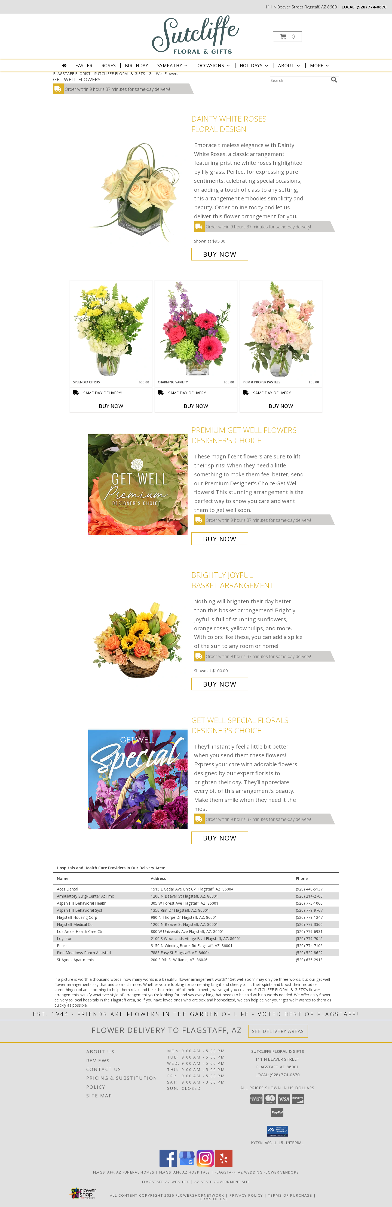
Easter (84, 66)
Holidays (254, 66)
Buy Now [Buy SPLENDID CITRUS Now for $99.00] (111, 405)
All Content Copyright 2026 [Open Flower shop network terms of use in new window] (142, 1195)
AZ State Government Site (222, 1181)
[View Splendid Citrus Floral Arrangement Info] (111, 330)
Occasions (214, 66)
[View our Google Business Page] (186, 1165)
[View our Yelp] (223, 1165)
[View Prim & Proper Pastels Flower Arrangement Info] (281, 330)
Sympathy (173, 66)
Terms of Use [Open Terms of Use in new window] (213, 1198)
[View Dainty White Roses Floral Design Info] (138, 186)
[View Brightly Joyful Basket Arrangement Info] (138, 629)
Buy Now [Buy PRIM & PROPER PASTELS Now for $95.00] (281, 405)
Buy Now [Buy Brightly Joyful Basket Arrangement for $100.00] (220, 683)
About (289, 66)
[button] (287, 36)
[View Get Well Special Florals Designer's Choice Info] (138, 778)
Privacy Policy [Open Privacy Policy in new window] (246, 1195)
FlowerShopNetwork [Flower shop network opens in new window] (200, 1195)
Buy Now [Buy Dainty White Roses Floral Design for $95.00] (220, 254)
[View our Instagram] (205, 1165)
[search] (334, 79)
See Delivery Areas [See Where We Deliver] (278, 1031)
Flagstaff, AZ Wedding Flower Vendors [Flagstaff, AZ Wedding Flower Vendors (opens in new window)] (257, 1171)
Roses (109, 66)
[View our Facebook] (168, 1165)
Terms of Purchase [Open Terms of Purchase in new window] (290, 1195)
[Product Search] (299, 80)
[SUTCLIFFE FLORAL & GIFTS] (195, 34)
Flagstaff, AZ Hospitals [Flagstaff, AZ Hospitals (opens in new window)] (184, 1171)
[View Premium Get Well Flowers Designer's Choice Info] (138, 484)
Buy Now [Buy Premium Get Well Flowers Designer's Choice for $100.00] (220, 538)
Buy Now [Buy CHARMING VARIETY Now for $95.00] (196, 405)
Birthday (136, 66)
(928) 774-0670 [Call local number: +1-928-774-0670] (372, 7)
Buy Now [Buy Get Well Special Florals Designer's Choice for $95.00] (220, 837)
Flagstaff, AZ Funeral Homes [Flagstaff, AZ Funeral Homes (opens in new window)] (124, 1171)
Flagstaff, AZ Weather (166, 1181)
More (320, 66)
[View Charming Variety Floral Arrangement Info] (196, 330)
